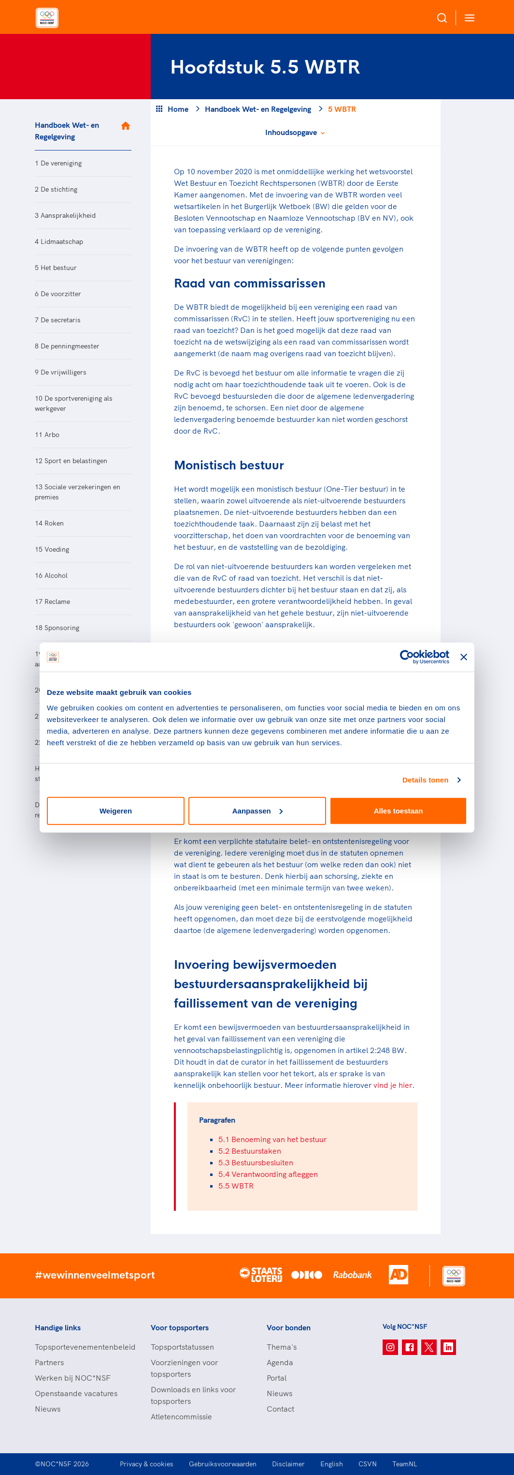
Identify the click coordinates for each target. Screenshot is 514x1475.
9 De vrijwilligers (60, 372)
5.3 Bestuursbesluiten (255, 1162)
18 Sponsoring (57, 627)
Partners (49, 1362)
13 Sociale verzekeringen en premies (77, 491)
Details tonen (425, 780)
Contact (280, 1409)
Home (178, 109)
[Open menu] (468, 18)
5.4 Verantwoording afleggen (268, 1174)
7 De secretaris (58, 320)
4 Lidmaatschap (59, 241)
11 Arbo (47, 434)
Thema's (282, 1347)
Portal (276, 1378)
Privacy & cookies (146, 1464)
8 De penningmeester (67, 346)
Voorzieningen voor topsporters (184, 1368)
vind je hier (392, 1085)
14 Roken (49, 523)
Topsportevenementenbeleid (83, 1347)
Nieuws (47, 1409)
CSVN (367, 1464)
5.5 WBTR (236, 1185)
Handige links (58, 1327)
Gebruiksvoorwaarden (223, 1464)
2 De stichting (56, 189)
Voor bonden (289, 1327)
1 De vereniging (58, 163)
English (331, 1464)
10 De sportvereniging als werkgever (74, 403)
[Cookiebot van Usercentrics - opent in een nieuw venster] (407, 657)
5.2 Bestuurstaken (249, 1151)
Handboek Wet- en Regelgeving (67, 130)
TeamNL (404, 1464)
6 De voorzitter (58, 293)
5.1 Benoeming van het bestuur (272, 1139)
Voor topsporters (180, 1327)
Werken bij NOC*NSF (73, 1378)
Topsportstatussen (182, 1347)
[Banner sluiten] (463, 657)
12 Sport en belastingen (71, 460)
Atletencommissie (181, 1416)
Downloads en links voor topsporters (193, 1395)
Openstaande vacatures (76, 1393)
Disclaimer (288, 1464)
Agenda (280, 1362)
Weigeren (116, 810)
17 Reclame (52, 601)
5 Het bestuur (56, 267)
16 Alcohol (51, 575)
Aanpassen (257, 810)
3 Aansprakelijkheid (65, 215)
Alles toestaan (398, 810)
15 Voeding (52, 549)
